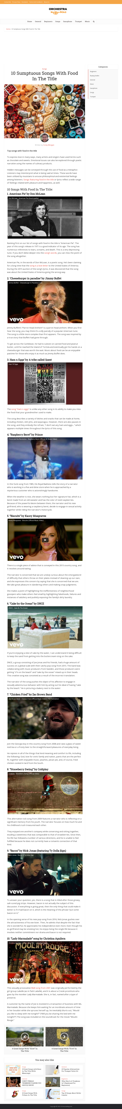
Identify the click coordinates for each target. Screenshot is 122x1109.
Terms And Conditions (36, 2)
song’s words (50, 253)
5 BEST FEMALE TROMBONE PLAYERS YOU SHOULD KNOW (31, 1083)
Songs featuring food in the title (38, 179)
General (38, 21)
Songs (57, 21)
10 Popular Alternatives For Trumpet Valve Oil (70, 1070)
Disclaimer (25, 2)
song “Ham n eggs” (20, 409)
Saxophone (67, 21)
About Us (46, 2)
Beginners (48, 21)
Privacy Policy (16, 2)
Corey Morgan (48, 145)
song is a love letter (39, 265)
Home (29, 21)
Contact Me (7, 2)
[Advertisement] (61, 46)
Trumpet (78, 21)
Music (87, 21)
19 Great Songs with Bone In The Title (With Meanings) (31, 1071)
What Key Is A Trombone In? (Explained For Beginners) (71, 1083)
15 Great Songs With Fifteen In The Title (29, 1094)
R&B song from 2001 (41, 988)
